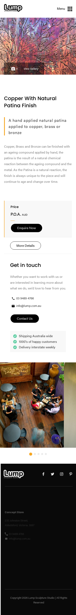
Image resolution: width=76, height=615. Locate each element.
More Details (25, 245)
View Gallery (31, 68)
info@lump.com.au (26, 305)
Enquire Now (26, 227)
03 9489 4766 (22, 298)
